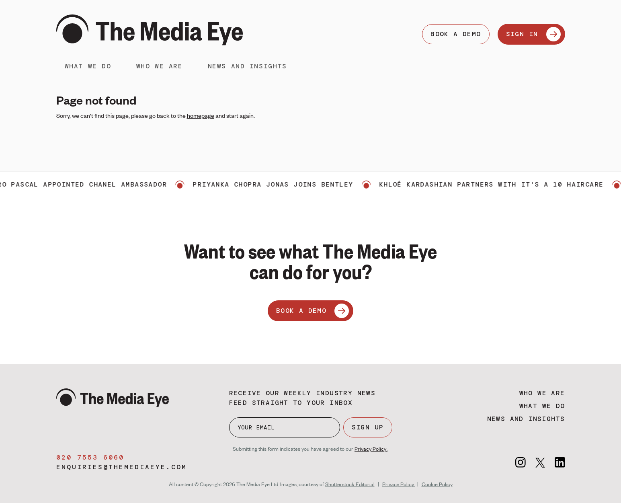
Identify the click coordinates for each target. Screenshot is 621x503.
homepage (200, 115)
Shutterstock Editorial (350, 484)
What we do (88, 66)
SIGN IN (533, 34)
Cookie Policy (437, 484)
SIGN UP (368, 427)
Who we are (159, 66)
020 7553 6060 (90, 457)
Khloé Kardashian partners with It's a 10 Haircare (495, 184)
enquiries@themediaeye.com (121, 467)
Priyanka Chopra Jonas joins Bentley (277, 184)
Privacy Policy (371, 448)
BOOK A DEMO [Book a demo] (455, 34)
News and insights (247, 66)
